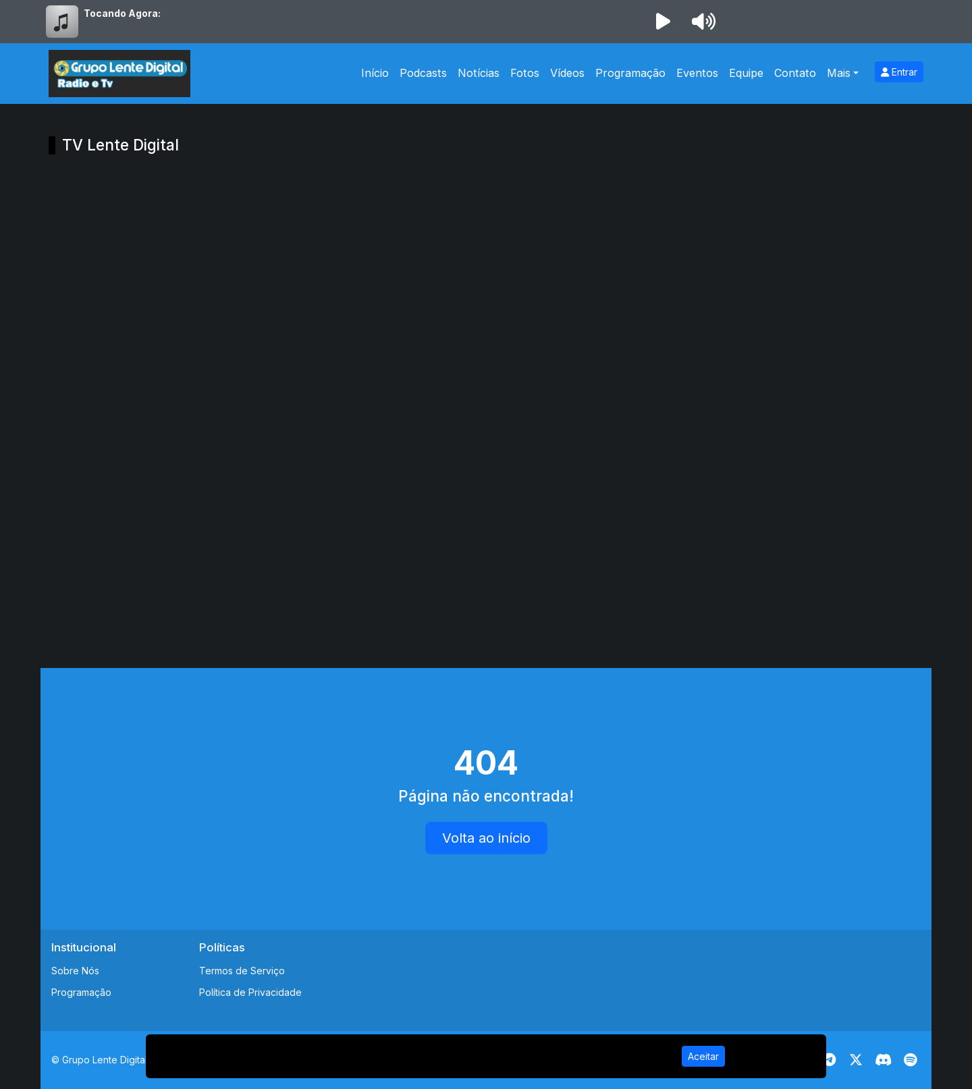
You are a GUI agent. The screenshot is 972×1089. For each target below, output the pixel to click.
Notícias (479, 73)
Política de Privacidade (250, 992)
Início (375, 73)
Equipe (746, 73)
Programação (630, 73)
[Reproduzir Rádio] (662, 21)
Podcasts (423, 73)
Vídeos (567, 73)
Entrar (899, 72)
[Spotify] (910, 1060)
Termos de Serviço (242, 970)
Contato (795, 73)
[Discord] (883, 1060)
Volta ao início (486, 838)
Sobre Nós (75, 970)
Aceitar (703, 1056)
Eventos (697, 73)
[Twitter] (856, 1060)
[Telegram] (829, 1060)
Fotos (524, 73)
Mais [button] (838, 73)
